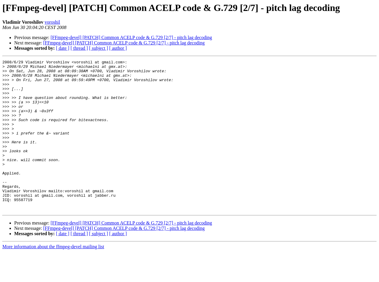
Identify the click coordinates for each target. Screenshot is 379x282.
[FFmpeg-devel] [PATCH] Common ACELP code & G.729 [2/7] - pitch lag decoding (131, 37)
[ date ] (62, 48)
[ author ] (118, 48)
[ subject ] (98, 48)
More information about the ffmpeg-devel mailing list (53, 276)
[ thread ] (79, 48)
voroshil (52, 22)
